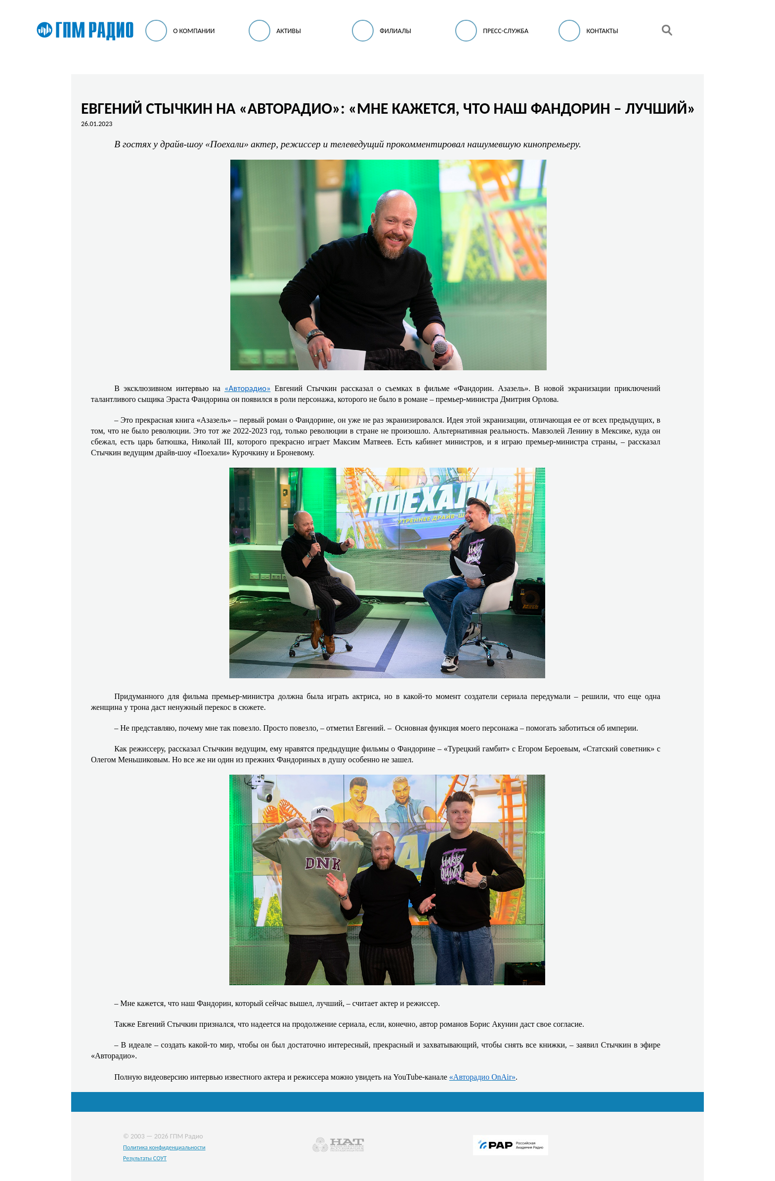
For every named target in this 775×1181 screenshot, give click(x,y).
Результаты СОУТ (145, 1158)
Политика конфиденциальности (164, 1147)
